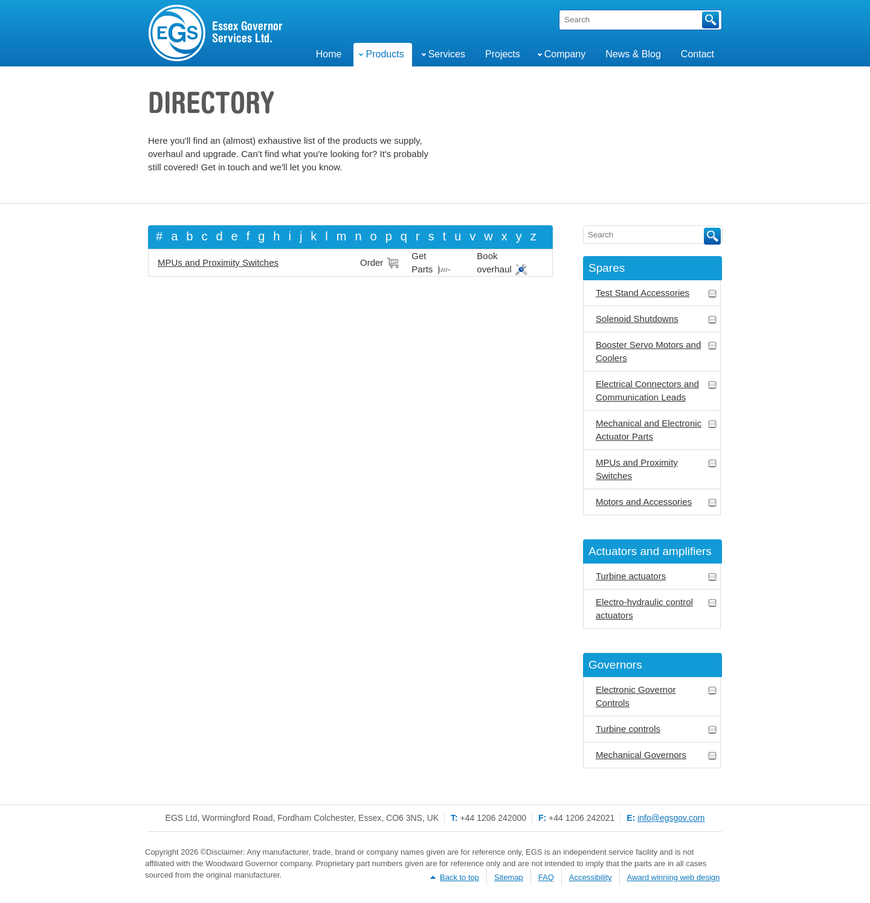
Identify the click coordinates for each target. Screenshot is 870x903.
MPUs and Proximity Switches (218, 262)
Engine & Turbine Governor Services (216, 33)
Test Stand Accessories (656, 293)
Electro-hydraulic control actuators (656, 608)
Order (371, 262)
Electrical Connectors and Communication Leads (656, 390)
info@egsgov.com (670, 818)
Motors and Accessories (656, 502)
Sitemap (508, 877)
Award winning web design (673, 877)
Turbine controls (656, 729)
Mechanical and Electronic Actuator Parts (656, 430)
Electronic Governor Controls (656, 696)
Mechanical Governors (656, 755)
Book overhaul (494, 262)
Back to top (459, 877)
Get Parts (422, 262)
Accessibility (590, 877)
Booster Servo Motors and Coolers (656, 351)
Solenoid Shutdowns (656, 319)
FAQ (546, 877)
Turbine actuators (656, 576)
